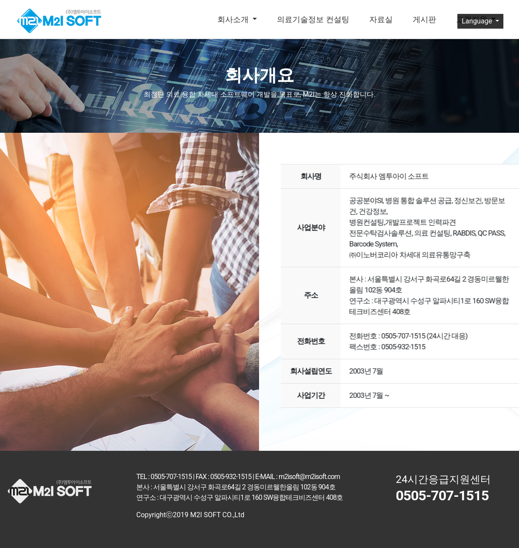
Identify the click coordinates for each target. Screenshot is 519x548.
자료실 (381, 19)
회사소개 (233, 19)
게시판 (424, 19)
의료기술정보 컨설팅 (313, 19)
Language (478, 21)
